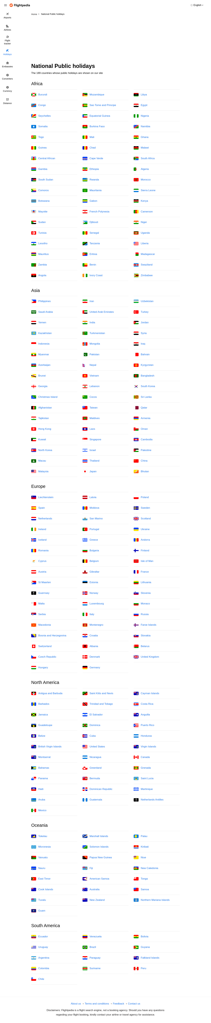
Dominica (91, 725)
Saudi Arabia (42, 312)
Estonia (90, 582)
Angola (38, 275)
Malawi (141, 148)
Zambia (39, 265)
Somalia (39, 126)
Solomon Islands (96, 847)
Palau (140, 836)
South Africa (144, 158)
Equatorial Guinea (96, 116)
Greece (90, 540)
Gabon (90, 201)
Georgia (39, 386)
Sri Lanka (143, 397)
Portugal (91, 529)
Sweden (142, 508)
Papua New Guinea (97, 857)
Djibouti (90, 222)
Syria (140, 333)
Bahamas (40, 768)
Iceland (39, 540)
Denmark (91, 657)
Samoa (141, 889)
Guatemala (92, 800)
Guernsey (40, 593)
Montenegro (93, 625)
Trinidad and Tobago (98, 704)
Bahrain (142, 354)
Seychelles (41, 116)
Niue (140, 857)
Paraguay (92, 958)
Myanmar (40, 354)
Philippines (41, 301)
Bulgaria (91, 550)
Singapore (92, 439)
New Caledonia (146, 868)
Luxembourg (93, 603)
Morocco (142, 179)
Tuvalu (38, 900)
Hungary (39, 667)
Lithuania (142, 582)
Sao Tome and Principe (99, 105)
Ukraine (142, 529)
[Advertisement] (105, 39)
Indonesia (40, 344)
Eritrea (90, 254)
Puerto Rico (144, 725)
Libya (140, 94)
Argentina (40, 958)
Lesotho (39, 243)
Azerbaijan (40, 365)
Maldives (91, 418)
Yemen (38, 322)
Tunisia (38, 233)
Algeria (141, 169)
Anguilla (142, 714)
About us (76, 1003)
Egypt (140, 105)
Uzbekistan (143, 301)
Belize (38, 736)
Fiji (88, 868)
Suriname (92, 968)
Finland (141, 550)
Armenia (142, 418)
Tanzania (91, 243)
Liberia (141, 243)
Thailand (91, 461)
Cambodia (143, 439)
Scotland (142, 518)
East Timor (41, 878)
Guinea (39, 148)
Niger (140, 222)
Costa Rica (143, 704)
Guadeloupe (41, 725)
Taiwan (90, 407)
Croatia (90, 635)
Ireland (38, 529)
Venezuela (92, 936)
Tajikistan (40, 418)
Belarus (141, 646)
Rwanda (91, 179)
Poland (141, 497)
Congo (38, 105)
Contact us (134, 1003)
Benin (89, 265)
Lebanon (91, 386)
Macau (38, 461)
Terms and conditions (97, 1003)
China (140, 461)
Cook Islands (42, 889)
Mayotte (39, 211)
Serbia (38, 614)
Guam (38, 910)
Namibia (142, 126)
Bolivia (141, 936)
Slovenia (142, 593)
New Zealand (94, 900)
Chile (37, 979)
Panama (39, 778)
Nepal (89, 365)
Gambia (39, 169)
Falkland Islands (146, 958)
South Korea (144, 386)
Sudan (38, 222)
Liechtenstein (42, 497)
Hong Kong (41, 429)
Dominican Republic (97, 789)
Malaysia (39, 471)
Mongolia (91, 344)
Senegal (91, 233)
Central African (43, 158)
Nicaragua (92, 757)
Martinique (143, 789)
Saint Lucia (143, 778)
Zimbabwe (143, 275)
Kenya (141, 201)
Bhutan (141, 471)
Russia (141, 614)
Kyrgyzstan (143, 365)
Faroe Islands (145, 625)
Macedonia (41, 625)
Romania (40, 550)
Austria (38, 572)
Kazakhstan (41, 333)
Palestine (142, 450)
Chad (89, 148)
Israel (89, 450)
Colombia (40, 968)
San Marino (93, 518)
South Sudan (42, 179)
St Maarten (41, 582)
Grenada (142, 768)
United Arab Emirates (98, 312)
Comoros (40, 190)
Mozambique (93, 94)
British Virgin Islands (46, 746)
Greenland (92, 768)
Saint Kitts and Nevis (98, 693)
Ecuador (39, 936)
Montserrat (41, 757)
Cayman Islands (146, 693)
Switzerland (41, 646)
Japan (90, 471)
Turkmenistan (94, 333)
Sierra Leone (144, 190)
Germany (91, 667)
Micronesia (41, 847)
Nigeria (141, 116)
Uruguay (39, 947)
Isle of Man (143, 561)
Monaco (142, 603)
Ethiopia (91, 169)
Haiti (37, 789)
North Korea (41, 450)
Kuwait (38, 439)
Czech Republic (43, 657)
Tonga (141, 878)
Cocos (90, 397)
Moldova (91, 508)
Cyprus (38, 561)
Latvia (89, 497)
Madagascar (144, 254)
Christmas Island (44, 397)
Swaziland (143, 265)
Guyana (142, 947)
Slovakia (142, 635)
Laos (89, 429)
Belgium (91, 561)
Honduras (143, 736)
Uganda (142, 233)
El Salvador (93, 714)
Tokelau (39, 836)
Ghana (141, 137)
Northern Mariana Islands (152, 900)
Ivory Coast (93, 275)
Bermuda (91, 778)
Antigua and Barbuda (46, 693)
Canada (142, 757)
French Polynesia (96, 211)
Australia (91, 889)
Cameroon (143, 211)
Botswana (40, 201)
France (141, 572)
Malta (38, 603)
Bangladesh (144, 375)
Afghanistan (41, 407)
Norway (90, 593)
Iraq (139, 344)
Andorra (142, 540)
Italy (88, 614)
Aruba (38, 800)
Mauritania (92, 190)
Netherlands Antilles (148, 800)
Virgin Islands (145, 746)
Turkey (141, 312)
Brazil (89, 947)
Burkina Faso (94, 126)
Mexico (38, 810)
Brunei (38, 375)
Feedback (118, 1003)
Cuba (89, 736)
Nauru (38, 868)
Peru (140, 968)
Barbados (40, 704)
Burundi (39, 94)
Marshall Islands (95, 836)
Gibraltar (91, 572)
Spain (38, 508)
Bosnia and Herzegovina (48, 635)
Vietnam (91, 375)
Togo (37, 137)
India (89, 322)
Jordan (141, 322)
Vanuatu (39, 857)
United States (94, 746)
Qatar (140, 407)
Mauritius (40, 254)
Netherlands (41, 518)
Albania (90, 646)
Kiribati (141, 847)
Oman (141, 429)
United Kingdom (146, 657)
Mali (88, 137)
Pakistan (91, 354)
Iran (88, 301)
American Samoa (96, 878)
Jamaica (39, 714)
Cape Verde (93, 158)
